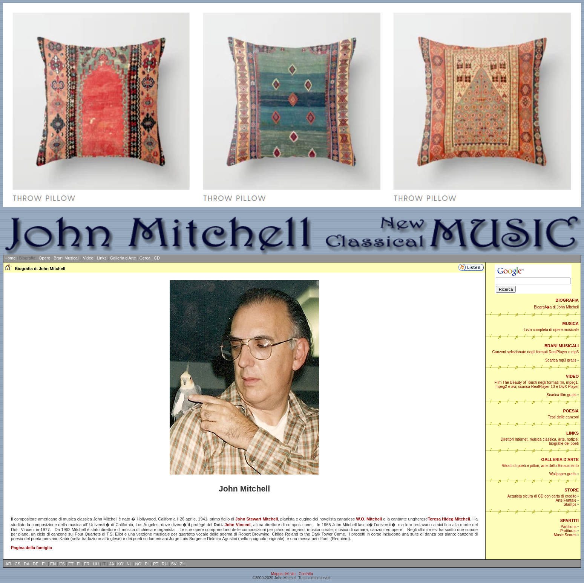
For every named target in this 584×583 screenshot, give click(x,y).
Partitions (568, 527)
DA (26, 564)
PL (147, 564)
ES (62, 564)
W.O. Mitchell (369, 519)
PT (155, 564)
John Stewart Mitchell (256, 519)
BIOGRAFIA (567, 300)
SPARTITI (569, 520)
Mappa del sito (283, 574)
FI (79, 564)
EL (44, 564)
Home (10, 258)
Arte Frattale (566, 500)
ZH (182, 564)
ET (71, 564)
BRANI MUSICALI (561, 345)
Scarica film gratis (561, 395)
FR (87, 564)
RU (165, 564)
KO (120, 564)
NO (138, 564)
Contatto (306, 574)
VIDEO (572, 376)
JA (111, 564)
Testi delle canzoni (563, 417)
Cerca (144, 258)
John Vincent (238, 524)
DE (35, 564)
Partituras (568, 531)
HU (96, 564)
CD (157, 258)
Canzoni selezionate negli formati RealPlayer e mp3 (535, 352)
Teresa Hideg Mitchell (449, 519)
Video (88, 258)
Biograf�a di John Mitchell (556, 307)
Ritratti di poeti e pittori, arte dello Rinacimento (540, 466)
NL (129, 564)
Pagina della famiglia (31, 547)
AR (8, 564)
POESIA (571, 411)
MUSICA (571, 323)
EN (53, 564)
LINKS (572, 433)
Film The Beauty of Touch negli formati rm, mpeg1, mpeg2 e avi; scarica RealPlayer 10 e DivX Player (536, 384)
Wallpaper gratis (562, 474)
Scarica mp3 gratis (560, 360)
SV (174, 564)
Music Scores (565, 535)
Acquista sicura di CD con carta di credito (541, 496)
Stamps (570, 504)
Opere (45, 258)
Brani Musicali (66, 258)
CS (17, 564)
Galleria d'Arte (123, 258)
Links (102, 258)
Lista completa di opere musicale (551, 330)
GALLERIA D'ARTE (560, 459)
